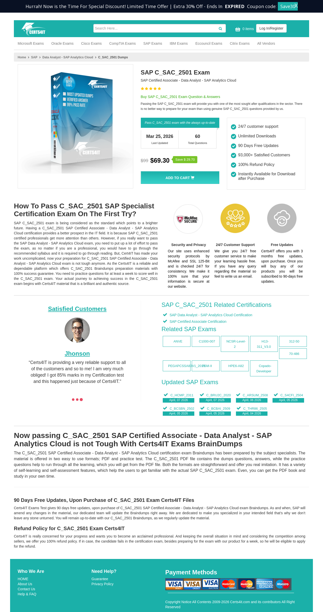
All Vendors (266, 43)
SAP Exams (152, 43)
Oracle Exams (62, 43)
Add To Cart (180, 178)
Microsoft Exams (31, 43)
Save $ (185, 159)
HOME (23, 579)
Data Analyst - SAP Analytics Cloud (67, 57)
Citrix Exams (240, 43)
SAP (34, 57)
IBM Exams (179, 43)
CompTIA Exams (122, 43)
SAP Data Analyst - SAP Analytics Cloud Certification (210, 315)
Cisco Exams (91, 43)
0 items (244, 29)
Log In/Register (271, 28)
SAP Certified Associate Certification (197, 322)
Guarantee (100, 579)
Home (22, 57)
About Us (25, 584)
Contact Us (26, 589)
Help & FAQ (27, 594)
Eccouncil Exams (208, 43)
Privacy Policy (103, 584)
